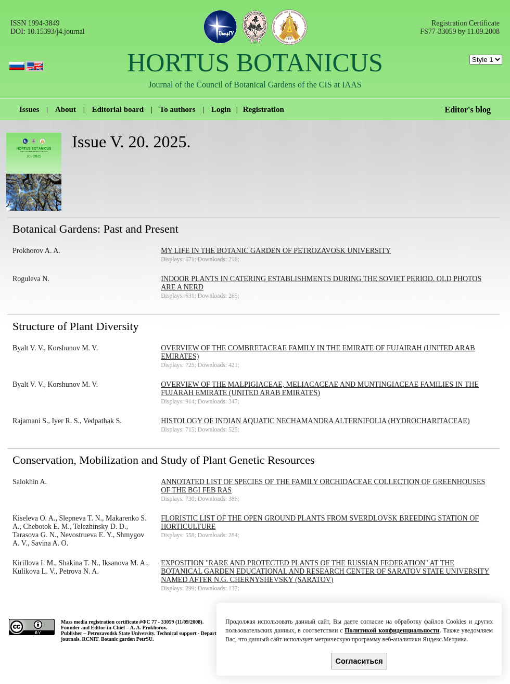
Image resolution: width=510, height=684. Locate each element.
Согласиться (359, 661)
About (65, 109)
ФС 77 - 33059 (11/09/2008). (172, 622)
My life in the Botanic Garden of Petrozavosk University (276, 251)
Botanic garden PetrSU (126, 639)
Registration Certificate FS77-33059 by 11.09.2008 (460, 27)
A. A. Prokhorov (148, 627)
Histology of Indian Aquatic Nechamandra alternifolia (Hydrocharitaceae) (315, 421)
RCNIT (90, 639)
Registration (263, 109)
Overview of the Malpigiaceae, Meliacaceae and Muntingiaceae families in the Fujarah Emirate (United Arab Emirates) (320, 389)
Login (221, 109)
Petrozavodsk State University (120, 633)
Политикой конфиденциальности (392, 630)
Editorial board (118, 109)
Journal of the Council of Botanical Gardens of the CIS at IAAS (254, 84)
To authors (178, 109)
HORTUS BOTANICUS (255, 62)
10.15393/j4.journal (55, 31)
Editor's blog (468, 109)
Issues (29, 109)
